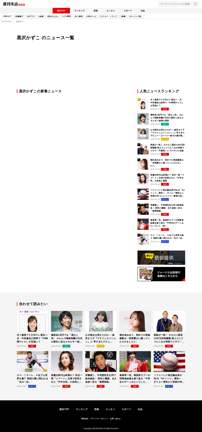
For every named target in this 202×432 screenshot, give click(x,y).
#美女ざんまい (53, 16)
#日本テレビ (91, 16)
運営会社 (85, 419)
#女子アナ (31, 16)
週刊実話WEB (6, 21)
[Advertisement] (101, 67)
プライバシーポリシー (99, 419)
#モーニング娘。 (136, 16)
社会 (143, 11)
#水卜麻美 (78, 16)
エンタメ (111, 11)
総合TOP (61, 11)
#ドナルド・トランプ (108, 16)
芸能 (95, 11)
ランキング (79, 11)
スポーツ (128, 11)
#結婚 (41, 16)
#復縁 (123, 16)
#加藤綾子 (19, 16)
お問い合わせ (115, 419)
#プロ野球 (67, 16)
